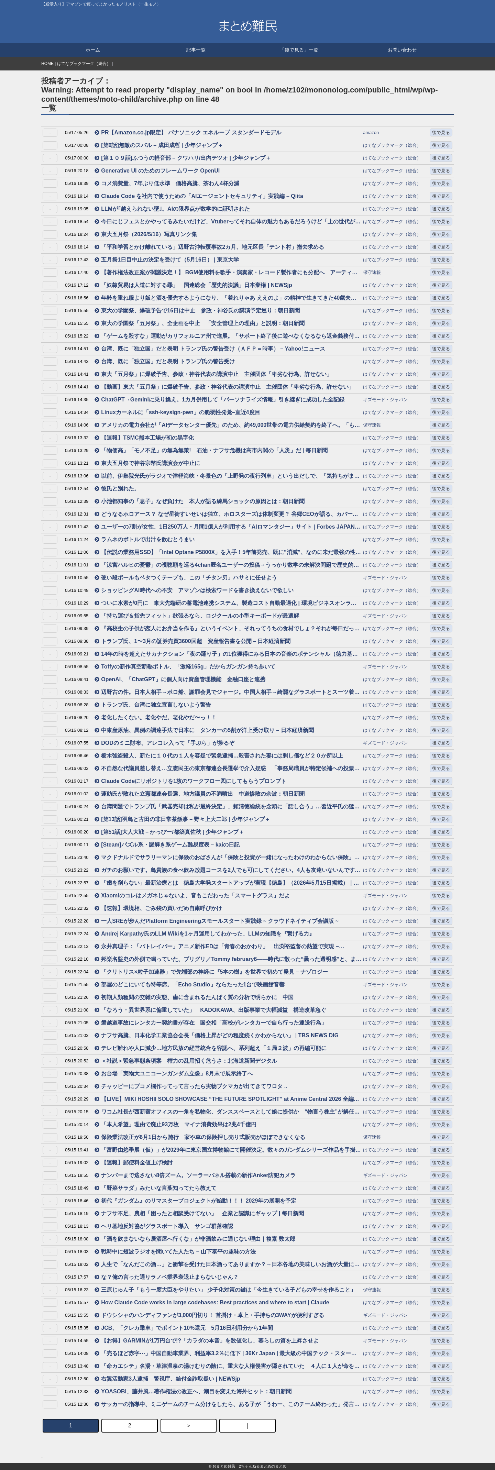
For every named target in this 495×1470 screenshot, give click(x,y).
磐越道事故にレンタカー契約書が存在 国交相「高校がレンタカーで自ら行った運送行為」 (211, 1023)
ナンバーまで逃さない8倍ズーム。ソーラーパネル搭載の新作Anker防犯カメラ (195, 1175)
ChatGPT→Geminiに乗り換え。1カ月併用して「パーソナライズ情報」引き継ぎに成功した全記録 (219, 399)
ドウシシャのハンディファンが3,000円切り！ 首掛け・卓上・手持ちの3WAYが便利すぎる (209, 1315)
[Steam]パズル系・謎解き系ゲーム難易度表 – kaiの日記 (167, 845)
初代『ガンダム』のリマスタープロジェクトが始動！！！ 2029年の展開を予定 (195, 1201)
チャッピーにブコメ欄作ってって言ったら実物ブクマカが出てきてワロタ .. (191, 1086)
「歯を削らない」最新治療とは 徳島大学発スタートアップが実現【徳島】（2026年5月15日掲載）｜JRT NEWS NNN (224, 883)
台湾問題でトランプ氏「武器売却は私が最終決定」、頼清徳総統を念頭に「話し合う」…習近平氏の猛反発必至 (227, 807)
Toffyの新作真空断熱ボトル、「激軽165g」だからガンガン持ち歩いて (185, 667)
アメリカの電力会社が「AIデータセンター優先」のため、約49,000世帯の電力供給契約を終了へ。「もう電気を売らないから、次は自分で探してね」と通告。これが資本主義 (227, 425)
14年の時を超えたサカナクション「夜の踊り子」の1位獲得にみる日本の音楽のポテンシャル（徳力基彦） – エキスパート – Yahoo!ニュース (223, 654)
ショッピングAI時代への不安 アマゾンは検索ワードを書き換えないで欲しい (194, 590)
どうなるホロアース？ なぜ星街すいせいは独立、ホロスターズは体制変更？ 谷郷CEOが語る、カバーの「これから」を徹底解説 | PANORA (226, 514)
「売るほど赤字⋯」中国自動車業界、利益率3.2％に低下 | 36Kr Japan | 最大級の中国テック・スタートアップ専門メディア (225, 1354)
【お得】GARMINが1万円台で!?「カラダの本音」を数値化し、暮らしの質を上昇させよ (207, 1341)
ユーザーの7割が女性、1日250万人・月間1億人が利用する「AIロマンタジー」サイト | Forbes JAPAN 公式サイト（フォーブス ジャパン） (225, 527)
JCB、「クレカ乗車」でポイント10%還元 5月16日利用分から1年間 (184, 1328)
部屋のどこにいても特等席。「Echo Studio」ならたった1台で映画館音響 (190, 984)
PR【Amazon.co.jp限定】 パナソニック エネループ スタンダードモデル (188, 132)
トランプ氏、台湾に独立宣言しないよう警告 (153, 705)
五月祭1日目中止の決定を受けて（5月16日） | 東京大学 (167, 260)
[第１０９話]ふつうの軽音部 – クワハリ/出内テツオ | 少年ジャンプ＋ (183, 158)
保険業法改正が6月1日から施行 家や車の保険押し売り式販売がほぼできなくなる (200, 1137)
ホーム (93, 50)
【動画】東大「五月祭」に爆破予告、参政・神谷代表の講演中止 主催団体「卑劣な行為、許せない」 (224, 387)
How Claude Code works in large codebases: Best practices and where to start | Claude (212, 1302)
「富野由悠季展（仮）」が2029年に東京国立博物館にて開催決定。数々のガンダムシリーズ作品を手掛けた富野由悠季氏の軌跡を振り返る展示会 (228, 1150)
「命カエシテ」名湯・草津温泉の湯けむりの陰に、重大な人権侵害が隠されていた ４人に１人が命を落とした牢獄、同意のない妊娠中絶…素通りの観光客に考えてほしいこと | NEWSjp (227, 1366)
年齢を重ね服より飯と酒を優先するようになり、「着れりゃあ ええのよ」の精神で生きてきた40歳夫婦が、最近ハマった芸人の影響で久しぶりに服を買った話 (225, 298)
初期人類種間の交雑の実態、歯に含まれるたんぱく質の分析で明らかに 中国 (194, 997)
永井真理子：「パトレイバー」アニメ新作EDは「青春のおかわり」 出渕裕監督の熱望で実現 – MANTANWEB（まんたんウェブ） (217, 947)
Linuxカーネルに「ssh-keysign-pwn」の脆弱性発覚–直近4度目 (177, 412)
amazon (371, 132)
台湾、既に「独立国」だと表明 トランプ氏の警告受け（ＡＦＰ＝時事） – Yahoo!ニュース (210, 349)
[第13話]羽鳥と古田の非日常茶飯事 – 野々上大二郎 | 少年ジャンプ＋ (182, 819)
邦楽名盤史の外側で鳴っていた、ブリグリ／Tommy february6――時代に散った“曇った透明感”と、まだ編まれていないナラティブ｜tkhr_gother (228, 959)
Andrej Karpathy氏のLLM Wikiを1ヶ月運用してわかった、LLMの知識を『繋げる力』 (204, 934)
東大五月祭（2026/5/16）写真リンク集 (146, 234)
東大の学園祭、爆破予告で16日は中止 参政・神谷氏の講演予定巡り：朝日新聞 (197, 310)
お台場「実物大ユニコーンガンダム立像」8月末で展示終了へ (174, 1073)
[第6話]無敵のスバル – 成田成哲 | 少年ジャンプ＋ (159, 145)
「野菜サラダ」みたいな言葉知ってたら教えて (156, 1188)
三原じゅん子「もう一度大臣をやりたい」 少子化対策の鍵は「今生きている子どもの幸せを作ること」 (225, 1290)
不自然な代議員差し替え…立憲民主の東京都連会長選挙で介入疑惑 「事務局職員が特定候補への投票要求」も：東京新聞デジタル (227, 769)
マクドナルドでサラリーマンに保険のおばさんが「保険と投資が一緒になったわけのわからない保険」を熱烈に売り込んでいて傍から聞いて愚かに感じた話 (227, 858)
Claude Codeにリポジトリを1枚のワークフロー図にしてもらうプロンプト (190, 781)
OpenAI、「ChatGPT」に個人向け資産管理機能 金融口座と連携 (180, 679)
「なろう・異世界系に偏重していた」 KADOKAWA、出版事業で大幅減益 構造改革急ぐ (210, 1010)
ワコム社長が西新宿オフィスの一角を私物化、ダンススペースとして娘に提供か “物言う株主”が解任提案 (227, 1112)
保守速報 (372, 272)
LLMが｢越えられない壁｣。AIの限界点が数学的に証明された (172, 209)
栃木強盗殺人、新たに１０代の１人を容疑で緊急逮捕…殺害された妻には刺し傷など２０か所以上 (219, 756)
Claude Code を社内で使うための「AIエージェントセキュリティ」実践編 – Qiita (199, 196)
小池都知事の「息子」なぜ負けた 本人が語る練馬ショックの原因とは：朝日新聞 (200, 501)
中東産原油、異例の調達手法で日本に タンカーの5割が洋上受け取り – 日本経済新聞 (204, 730)
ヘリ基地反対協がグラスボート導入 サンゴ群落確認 (164, 1226)
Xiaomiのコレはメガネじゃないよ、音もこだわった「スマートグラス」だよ (192, 895)
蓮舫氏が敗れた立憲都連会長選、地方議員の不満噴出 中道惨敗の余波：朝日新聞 (200, 794)
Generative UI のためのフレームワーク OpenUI (157, 171)
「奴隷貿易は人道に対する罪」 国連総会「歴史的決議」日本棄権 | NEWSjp (193, 285)
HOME (47, 63)
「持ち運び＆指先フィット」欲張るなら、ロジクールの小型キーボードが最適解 (197, 616)
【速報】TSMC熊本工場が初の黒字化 (144, 438)
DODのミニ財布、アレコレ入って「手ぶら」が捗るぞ (164, 743)
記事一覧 (196, 50)
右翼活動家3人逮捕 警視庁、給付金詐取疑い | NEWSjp (167, 1379)
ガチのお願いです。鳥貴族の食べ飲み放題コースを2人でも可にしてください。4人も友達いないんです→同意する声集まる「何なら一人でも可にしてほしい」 (227, 870)
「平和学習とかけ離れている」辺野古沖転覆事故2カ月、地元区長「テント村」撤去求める (209, 247)
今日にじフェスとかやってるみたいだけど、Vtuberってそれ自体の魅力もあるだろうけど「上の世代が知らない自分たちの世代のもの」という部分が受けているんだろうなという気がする (228, 222)
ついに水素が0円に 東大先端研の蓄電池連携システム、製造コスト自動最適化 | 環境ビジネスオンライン (225, 603)
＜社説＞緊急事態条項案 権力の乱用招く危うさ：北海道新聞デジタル (186, 1061)
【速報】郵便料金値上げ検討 (134, 1162)
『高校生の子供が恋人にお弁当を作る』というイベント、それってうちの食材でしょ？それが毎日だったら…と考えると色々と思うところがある (227, 629)
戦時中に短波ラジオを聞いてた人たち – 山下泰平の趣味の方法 (175, 1252)
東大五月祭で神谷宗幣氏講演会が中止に (147, 463)
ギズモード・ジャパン (385, 399)
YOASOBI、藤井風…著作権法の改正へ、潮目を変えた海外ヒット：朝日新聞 (193, 1391)
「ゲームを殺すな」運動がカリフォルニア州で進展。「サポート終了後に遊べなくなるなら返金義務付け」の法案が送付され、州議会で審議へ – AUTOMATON (224, 336)
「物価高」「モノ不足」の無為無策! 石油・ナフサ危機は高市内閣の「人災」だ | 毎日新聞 (211, 450)
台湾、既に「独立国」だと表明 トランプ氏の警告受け (164, 361)
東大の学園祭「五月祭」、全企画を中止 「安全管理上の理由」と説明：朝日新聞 (200, 323)
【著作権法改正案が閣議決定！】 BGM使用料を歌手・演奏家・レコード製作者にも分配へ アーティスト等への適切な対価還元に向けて (226, 273)
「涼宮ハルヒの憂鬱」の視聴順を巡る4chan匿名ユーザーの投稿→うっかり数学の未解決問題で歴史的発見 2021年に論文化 (227, 565)
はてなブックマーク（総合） (84, 63)
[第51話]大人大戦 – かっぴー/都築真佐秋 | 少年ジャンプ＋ (169, 832)
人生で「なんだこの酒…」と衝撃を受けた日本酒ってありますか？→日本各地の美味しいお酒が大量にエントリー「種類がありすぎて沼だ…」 (227, 1265)
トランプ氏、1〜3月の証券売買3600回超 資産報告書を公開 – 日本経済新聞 (192, 641)
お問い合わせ (402, 50)
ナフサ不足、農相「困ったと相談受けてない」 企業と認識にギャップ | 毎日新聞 (199, 1213)
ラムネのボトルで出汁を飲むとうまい (145, 539)
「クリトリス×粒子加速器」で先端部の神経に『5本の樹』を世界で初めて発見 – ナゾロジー (211, 972)
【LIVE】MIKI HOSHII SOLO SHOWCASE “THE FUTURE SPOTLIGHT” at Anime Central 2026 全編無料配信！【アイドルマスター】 (227, 1099)
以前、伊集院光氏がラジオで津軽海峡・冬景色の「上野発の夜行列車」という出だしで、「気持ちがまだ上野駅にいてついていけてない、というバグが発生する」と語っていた (227, 476)
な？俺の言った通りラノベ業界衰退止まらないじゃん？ (167, 1277)
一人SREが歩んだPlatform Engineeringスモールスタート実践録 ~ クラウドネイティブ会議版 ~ (217, 921)
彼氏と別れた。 (117, 488)
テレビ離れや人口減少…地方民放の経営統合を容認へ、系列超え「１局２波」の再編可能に (211, 1048)
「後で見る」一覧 (299, 50)
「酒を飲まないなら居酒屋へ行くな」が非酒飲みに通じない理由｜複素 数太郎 (195, 1239)
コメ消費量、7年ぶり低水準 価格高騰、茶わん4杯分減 (167, 183)
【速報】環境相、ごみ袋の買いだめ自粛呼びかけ (158, 908)
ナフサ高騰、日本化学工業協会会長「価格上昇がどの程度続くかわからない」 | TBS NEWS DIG (217, 1035)
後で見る (441, 132)
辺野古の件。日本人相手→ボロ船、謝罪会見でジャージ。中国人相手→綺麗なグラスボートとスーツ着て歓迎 (227, 692)
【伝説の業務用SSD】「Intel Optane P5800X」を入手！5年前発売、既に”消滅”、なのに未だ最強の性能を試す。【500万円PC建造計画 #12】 (228, 552)
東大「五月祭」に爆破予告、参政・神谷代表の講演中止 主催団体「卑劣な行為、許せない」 (213, 374)
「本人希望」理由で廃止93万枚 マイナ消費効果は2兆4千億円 (175, 1124)
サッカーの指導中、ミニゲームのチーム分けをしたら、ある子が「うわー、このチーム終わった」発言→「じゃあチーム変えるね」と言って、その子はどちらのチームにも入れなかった (227, 1404)
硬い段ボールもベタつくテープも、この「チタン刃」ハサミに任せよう (186, 578)
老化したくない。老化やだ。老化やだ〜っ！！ (156, 717)
